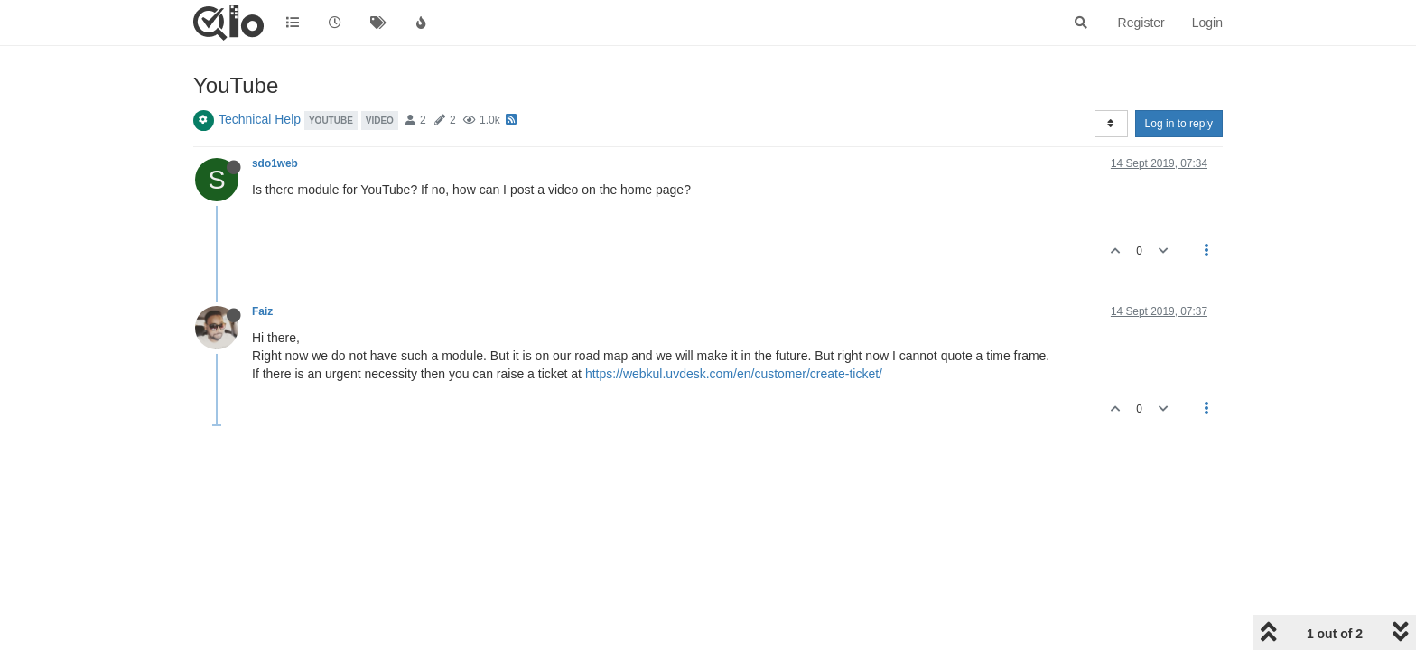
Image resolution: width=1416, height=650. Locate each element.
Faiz (262, 311)
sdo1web (275, 163)
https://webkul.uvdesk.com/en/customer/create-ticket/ (733, 374)
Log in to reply (1179, 123)
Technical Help (260, 119)
